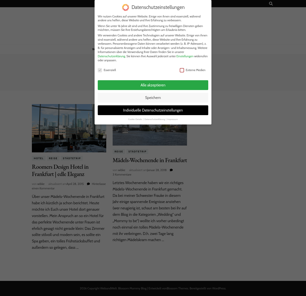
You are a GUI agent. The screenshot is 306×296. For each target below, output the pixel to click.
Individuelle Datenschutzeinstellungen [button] (153, 108)
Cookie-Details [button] (135, 117)
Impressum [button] (172, 117)
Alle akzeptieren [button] (152, 83)
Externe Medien (192, 68)
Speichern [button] (153, 96)
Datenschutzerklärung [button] (154, 117)
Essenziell (107, 68)
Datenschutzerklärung (111, 54)
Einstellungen (184, 54)
